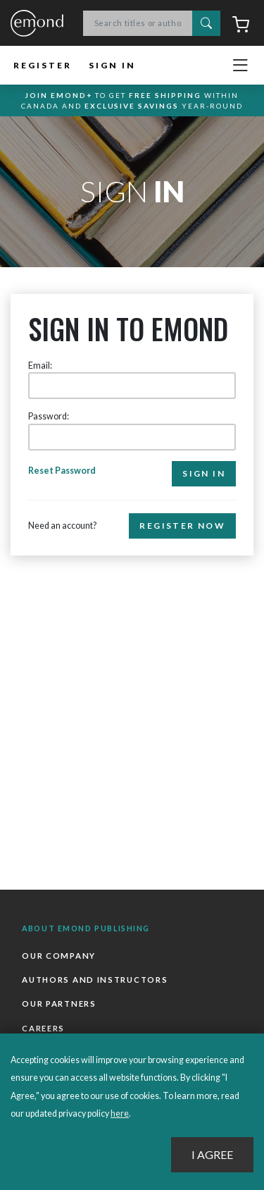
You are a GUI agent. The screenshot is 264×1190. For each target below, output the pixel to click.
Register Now (182, 525)
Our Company (59, 955)
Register (42, 65)
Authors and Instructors (95, 979)
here (120, 1113)
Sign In (112, 65)
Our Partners (59, 1003)
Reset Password (62, 470)
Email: (40, 365)
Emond (37, 24)
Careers (43, 1028)
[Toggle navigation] (240, 65)
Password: (48, 416)
